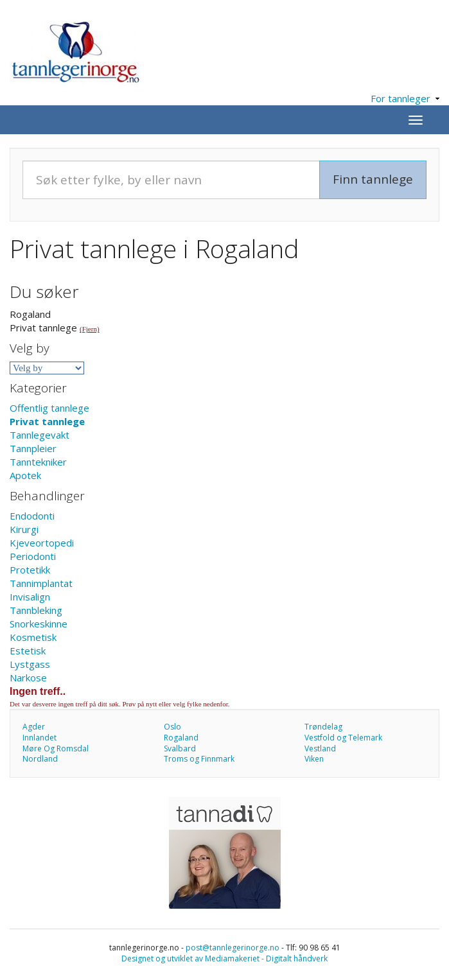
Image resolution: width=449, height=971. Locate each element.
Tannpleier (33, 448)
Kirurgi (24, 529)
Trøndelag (323, 726)
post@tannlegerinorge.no (232, 947)
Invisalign (30, 596)
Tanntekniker (38, 461)
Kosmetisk (33, 637)
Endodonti (32, 515)
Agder (33, 726)
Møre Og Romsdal (55, 748)
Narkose (28, 677)
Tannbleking (36, 610)
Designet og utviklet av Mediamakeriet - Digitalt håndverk (224, 958)
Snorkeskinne (38, 623)
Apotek (25, 475)
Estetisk (28, 650)
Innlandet (39, 737)
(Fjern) (90, 329)
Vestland (320, 748)
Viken (314, 758)
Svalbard (180, 748)
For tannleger (405, 98)
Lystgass (30, 664)
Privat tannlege (47, 421)
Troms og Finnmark (199, 758)
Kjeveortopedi (42, 542)
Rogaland (181, 737)
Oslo (172, 726)
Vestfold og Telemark (343, 737)
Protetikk (30, 569)
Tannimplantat (41, 583)
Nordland (40, 758)
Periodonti (33, 556)
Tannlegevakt (39, 434)
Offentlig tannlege (49, 407)
